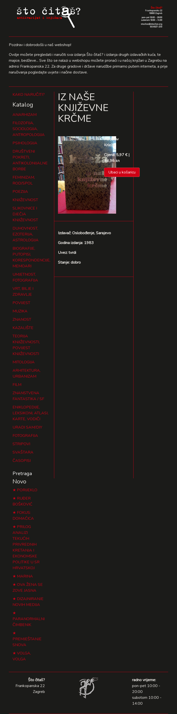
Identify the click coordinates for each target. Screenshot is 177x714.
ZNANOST (22, 319)
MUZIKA (20, 311)
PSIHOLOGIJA (25, 143)
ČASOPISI (22, 460)
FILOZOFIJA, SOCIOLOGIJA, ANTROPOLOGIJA (29, 128)
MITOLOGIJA (24, 362)
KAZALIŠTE (23, 328)
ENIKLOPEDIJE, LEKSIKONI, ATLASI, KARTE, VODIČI (30, 413)
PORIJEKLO (27, 490)
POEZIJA (20, 191)
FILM (17, 384)
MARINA (25, 576)
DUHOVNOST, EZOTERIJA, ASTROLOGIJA (26, 234)
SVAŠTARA (23, 452)
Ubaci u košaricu (122, 172)
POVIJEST (21, 303)
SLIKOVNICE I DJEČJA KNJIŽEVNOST (25, 214)
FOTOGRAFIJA (25, 435)
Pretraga (22, 473)
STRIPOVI (21, 444)
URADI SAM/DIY (27, 427)
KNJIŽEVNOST (25, 200)
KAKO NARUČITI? (29, 94)
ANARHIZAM (25, 114)
